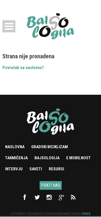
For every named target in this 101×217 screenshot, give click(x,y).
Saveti (35, 169)
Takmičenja (16, 157)
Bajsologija (47, 157)
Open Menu (8, 26)
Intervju (14, 169)
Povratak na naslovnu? (23, 67)
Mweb (86, 214)
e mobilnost (78, 157)
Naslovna (15, 146)
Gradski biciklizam (49, 146)
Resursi (56, 169)
